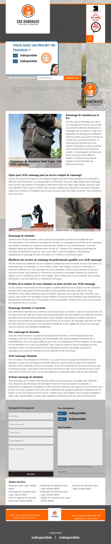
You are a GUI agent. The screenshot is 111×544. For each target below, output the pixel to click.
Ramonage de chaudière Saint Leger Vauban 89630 (22, 493)
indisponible (77, 413)
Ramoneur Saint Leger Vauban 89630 (22, 487)
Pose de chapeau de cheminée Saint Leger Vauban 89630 (22, 499)
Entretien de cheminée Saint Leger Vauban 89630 (85, 487)
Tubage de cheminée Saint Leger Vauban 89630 (55, 499)
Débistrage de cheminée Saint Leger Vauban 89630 (54, 487)
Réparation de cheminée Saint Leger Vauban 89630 (54, 493)
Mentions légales (25, 518)
